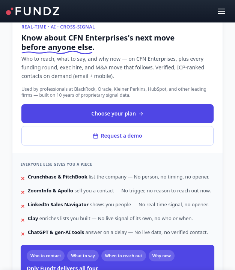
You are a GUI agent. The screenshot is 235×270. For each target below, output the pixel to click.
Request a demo (117, 135)
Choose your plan (117, 113)
